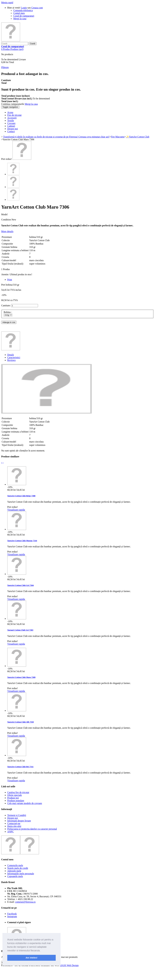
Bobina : (8, 312)
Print (9, 279)
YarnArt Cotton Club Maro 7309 (21, 677)
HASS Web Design (69, 965)
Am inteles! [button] (31, 957)
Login (24, 7)
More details (7, 231)
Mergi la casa (19, 18)
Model (4, 214)
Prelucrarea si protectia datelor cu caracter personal (32, 829)
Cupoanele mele (15, 876)
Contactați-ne (13, 823)
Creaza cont (37, 7)
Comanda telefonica (23, 10)
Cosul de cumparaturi (23, 16)
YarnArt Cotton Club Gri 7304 (20, 585)
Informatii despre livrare (19, 820)
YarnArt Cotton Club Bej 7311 (20, 766)
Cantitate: (6, 305)
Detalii (10, 354)
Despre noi (12, 818)
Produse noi (13, 798)
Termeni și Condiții (16, 815)
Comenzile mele (15, 865)
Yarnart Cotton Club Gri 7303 (20, 630)
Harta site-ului (14, 826)
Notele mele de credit (17, 868)
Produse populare (15, 800)
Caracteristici (13, 357)
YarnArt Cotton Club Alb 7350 (20, 722)
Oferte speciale (14, 795)
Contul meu (19, 13)
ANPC (10, 831)
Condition (6, 219)
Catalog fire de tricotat (18, 792)
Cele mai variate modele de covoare (24, 803)
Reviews (11, 360)
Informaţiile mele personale (20, 873)
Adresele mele (14, 871)
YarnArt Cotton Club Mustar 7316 (22, 540)
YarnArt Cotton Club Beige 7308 (21, 496)
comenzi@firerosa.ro (25, 902)
